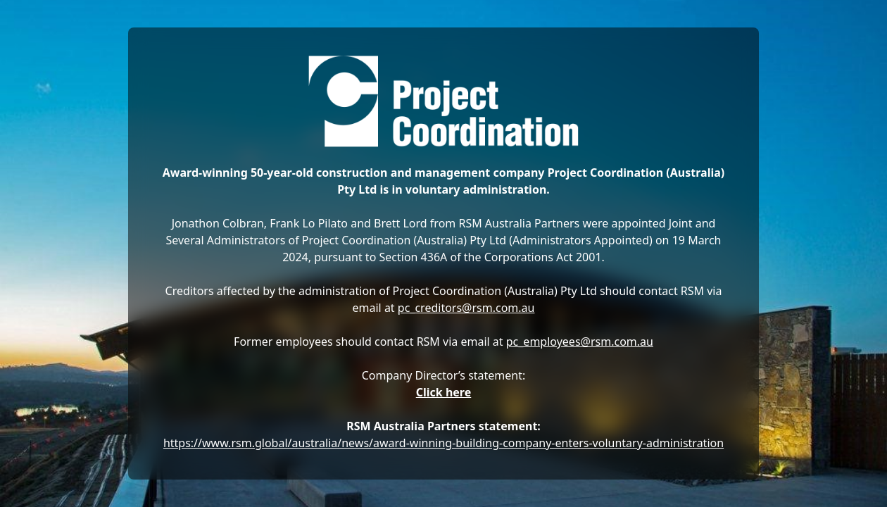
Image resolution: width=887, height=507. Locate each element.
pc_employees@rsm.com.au (579, 341)
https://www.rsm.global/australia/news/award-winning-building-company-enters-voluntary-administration (443, 443)
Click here (444, 392)
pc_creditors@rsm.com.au (466, 307)
